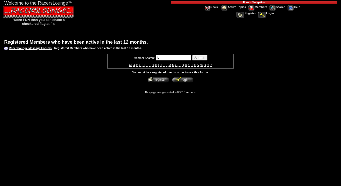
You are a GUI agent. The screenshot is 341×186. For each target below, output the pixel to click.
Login (266, 13)
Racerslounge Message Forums (30, 48)
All (130, 65)
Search (277, 7)
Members (257, 7)
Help (294, 7)
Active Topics (233, 7)
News (211, 7)
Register (246, 13)
